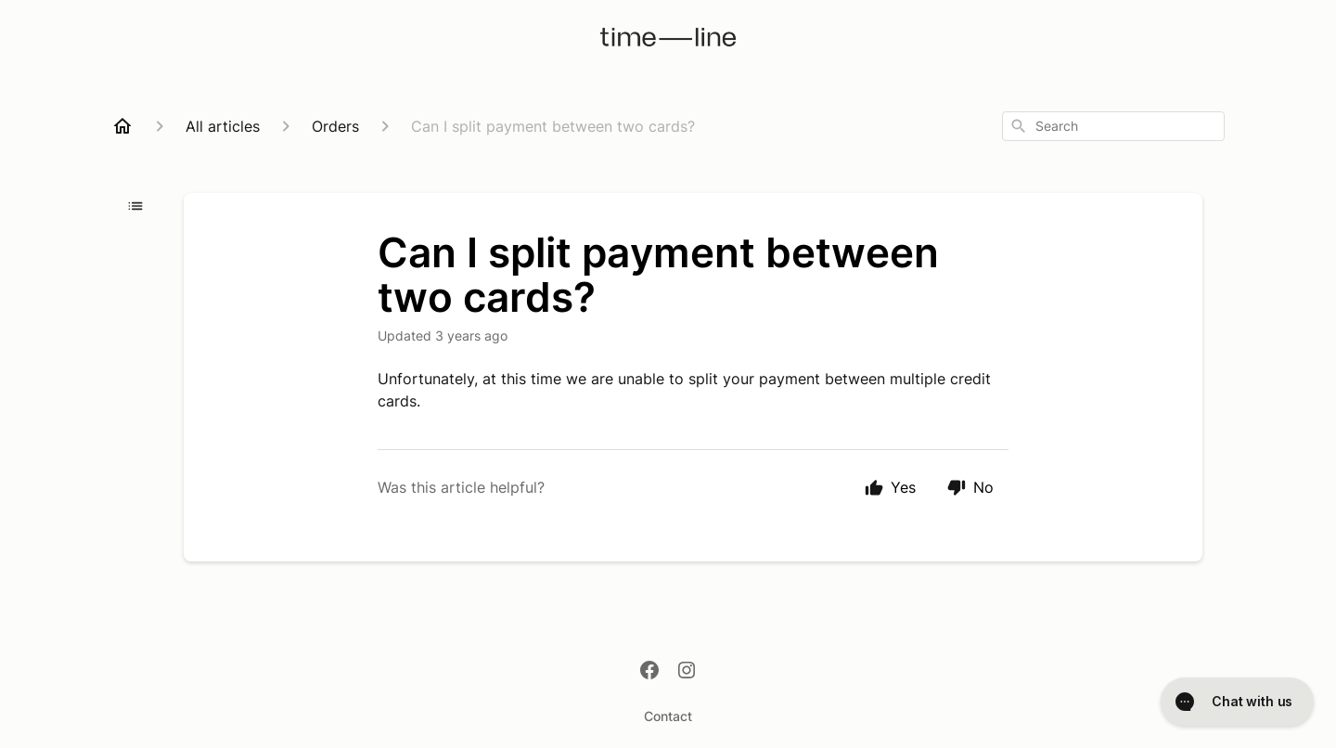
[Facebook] (649, 672)
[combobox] (1113, 126)
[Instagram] (686, 672)
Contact (668, 716)
